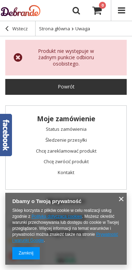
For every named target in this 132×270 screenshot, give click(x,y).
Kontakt (66, 173)
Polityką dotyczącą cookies (57, 216)
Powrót (66, 86)
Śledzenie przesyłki (66, 140)
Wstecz (16, 29)
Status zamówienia (66, 129)
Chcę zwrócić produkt (66, 162)
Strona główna (54, 28)
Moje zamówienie (66, 119)
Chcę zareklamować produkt (66, 151)
